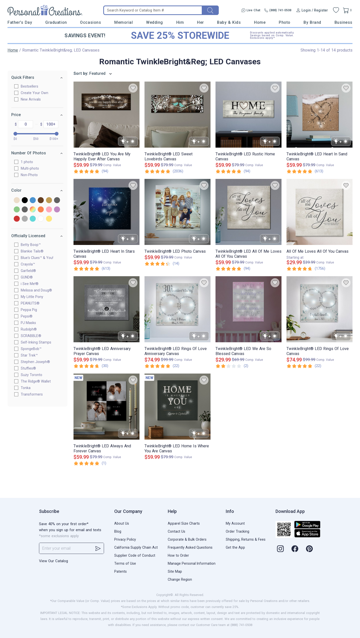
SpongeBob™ (33, 349)
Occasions (90, 22)
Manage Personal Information (192, 563)
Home (260, 22)
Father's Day (20, 22)
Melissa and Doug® (38, 290)
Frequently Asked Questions (190, 547)
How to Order (178, 555)
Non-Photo (31, 175)
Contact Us (176, 531)
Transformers (34, 394)
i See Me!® (32, 284)
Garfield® (30, 271)
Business (343, 22)
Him (180, 22)
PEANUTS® (32, 303)
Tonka (28, 388)
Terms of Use (125, 563)
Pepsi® (29, 316)
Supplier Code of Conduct (134, 555)
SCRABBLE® (33, 336)
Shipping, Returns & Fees (246, 539)
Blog (117, 531)
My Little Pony (34, 297)
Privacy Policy (125, 539)
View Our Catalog (53, 561)
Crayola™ (30, 264)
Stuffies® (30, 368)
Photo (284, 22)
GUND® (29, 277)
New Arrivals (33, 99)
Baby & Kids (229, 22)
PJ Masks (30, 323)
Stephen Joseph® (37, 362)
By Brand (312, 22)
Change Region (180, 579)
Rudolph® (31, 329)
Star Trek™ (31, 355)
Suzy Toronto (33, 375)
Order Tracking (237, 531)
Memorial (123, 22)
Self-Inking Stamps (38, 342)
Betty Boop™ (33, 245)
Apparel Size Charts (184, 523)
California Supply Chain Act (136, 547)
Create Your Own (36, 93)
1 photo (29, 162)
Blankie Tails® (34, 251)
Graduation (56, 22)
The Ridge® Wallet (38, 381)
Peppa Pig (31, 310)
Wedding (154, 22)
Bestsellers (31, 86)
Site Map (175, 571)
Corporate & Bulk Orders (187, 539)
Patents (120, 571)
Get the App (235, 547)
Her (200, 22)
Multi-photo (32, 168)
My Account (235, 523)
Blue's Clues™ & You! (39, 258)
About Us (121, 523)
